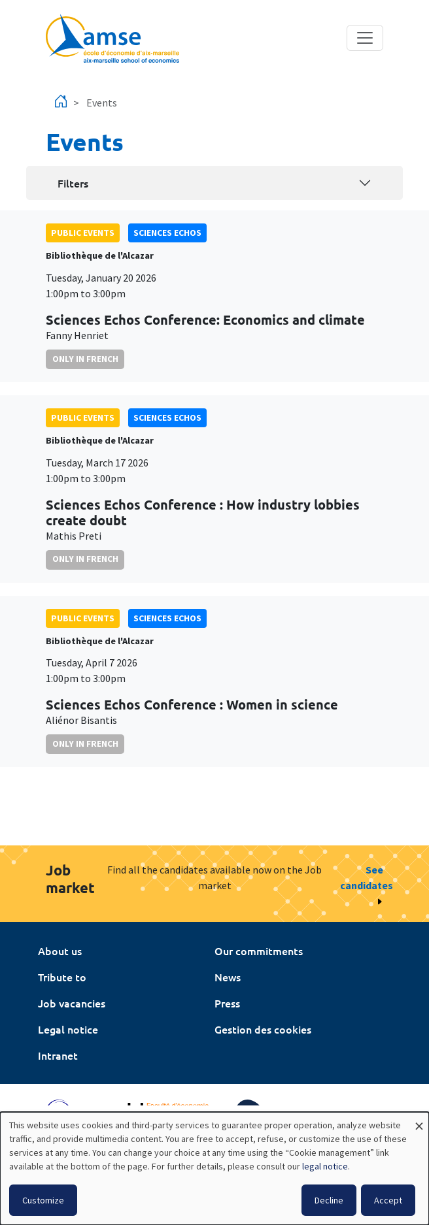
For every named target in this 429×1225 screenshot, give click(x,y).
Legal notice (68, 1029)
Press (227, 1003)
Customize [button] (43, 1200)
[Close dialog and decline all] (419, 1120)
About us (60, 950)
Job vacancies (71, 1003)
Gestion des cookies (262, 1029)
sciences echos (167, 232)
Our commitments (258, 950)
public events (82, 232)
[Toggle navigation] (365, 38)
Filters (73, 183)
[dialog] (214, 1168)
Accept (388, 1200)
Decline (329, 1200)
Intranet (58, 1055)
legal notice (325, 1166)
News (227, 977)
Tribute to (62, 977)
